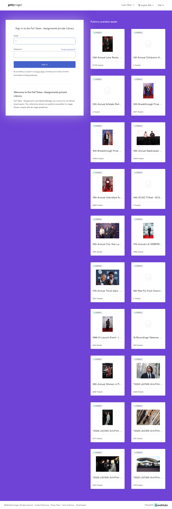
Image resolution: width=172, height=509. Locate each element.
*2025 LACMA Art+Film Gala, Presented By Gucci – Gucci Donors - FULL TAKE (149, 384)
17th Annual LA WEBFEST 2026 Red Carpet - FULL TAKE (149, 244)
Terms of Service (31, 75)
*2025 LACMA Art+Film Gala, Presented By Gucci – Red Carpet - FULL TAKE (109, 477)
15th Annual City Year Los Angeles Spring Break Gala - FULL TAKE (109, 244)
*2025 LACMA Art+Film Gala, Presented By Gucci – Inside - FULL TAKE (109, 430)
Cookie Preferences (42, 505)
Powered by (156, 505)
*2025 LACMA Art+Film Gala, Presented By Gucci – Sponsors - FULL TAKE (149, 477)
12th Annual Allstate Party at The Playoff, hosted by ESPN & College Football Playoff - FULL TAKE (109, 104)
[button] (146, 5)
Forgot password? (68, 49)
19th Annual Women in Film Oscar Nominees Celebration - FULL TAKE (109, 384)
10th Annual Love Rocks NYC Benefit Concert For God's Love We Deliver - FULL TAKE (109, 57)
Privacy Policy (40, 72)
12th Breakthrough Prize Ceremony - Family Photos (149, 104)
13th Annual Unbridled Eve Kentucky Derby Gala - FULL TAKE (109, 197)
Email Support (81, 505)
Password (18, 49)
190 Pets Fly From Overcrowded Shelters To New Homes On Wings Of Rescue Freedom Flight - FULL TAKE (149, 290)
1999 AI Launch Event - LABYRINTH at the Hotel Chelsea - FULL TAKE (109, 337)
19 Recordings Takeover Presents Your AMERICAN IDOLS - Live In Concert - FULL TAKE (149, 337)
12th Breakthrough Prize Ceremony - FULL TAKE (109, 150)
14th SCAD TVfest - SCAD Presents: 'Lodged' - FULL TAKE (149, 197)
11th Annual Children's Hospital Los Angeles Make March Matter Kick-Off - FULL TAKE (149, 57)
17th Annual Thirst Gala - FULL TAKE (109, 290)
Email (16, 36)
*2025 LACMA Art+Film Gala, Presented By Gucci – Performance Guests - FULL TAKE (149, 430)
